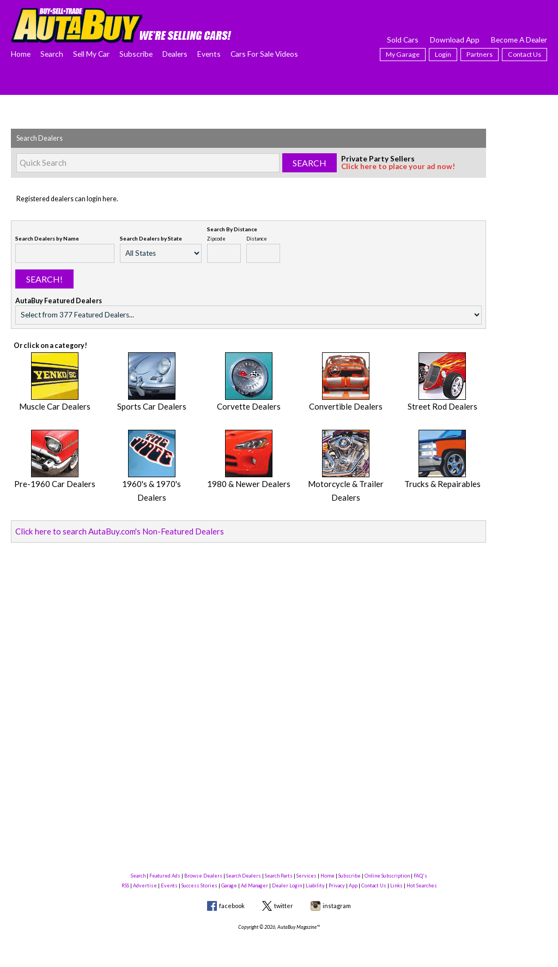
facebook (232, 905)
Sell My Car (91, 53)
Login (443, 54)
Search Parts (279, 876)
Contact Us (524, 54)
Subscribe (136, 53)
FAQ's (420, 876)
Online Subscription (387, 876)
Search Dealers (243, 876)
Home (21, 53)
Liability (315, 885)
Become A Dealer (519, 39)
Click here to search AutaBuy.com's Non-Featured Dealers (102, 508)
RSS (125, 885)
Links (396, 885)
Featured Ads (164, 876)
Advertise (145, 885)
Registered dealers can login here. (67, 199)
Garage (229, 885)
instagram (337, 905)
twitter (283, 905)
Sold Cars (402, 39)
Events (209, 53)
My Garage (403, 54)
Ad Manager (254, 885)
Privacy (337, 885)
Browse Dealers (203, 876)
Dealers (174, 53)
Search (51, 53)
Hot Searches (422, 885)
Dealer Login (287, 885)
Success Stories (199, 885)
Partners (479, 54)
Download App (455, 39)
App (353, 885)
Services (306, 876)
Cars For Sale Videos (264, 53)
